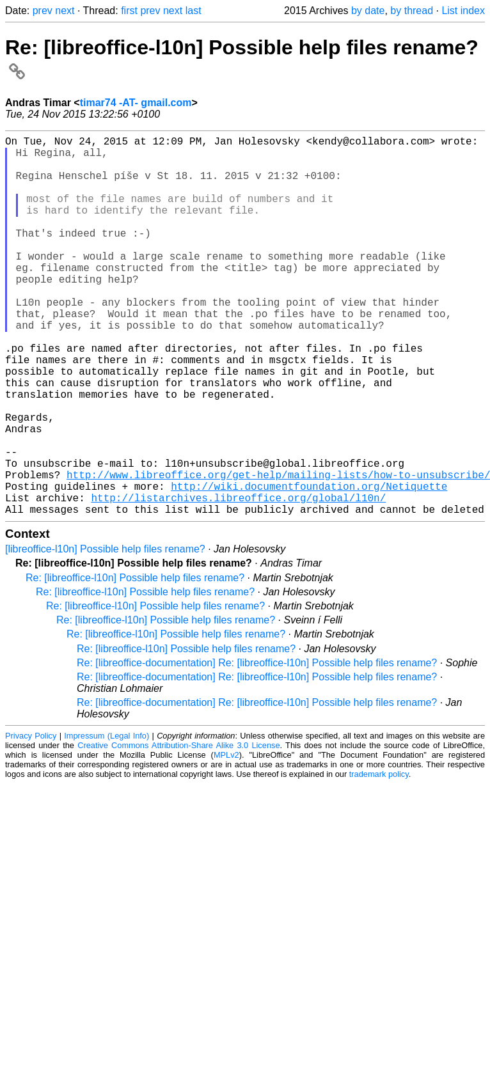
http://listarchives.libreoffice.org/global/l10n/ (238, 579)
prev (42, 10)
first (129, 10)
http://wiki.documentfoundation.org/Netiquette (309, 565)
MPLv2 (226, 839)
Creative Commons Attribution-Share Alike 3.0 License (178, 829)
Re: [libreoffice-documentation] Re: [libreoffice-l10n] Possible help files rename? (257, 747)
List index (463, 10)
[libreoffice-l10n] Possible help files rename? (105, 633)
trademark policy (379, 858)
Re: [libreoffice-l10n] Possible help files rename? (135, 662)
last (194, 10)
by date (367, 10)
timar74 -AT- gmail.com (136, 102)
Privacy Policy (30, 820)
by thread (411, 10)
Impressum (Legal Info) (106, 820)
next (64, 10)
